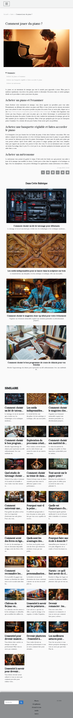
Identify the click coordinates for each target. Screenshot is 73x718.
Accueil (6, 14)
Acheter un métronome (13, 83)
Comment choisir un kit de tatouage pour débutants (37, 226)
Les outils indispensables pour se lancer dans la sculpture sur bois (37, 271)
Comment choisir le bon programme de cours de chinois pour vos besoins (36, 363)
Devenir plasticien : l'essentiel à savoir (36, 638)
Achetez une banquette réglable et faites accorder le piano (24, 80)
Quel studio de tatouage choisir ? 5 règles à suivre (14, 475)
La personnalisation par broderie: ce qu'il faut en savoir (36, 575)
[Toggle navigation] (7, 4)
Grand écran (36, 707)
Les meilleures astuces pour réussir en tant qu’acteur (56, 640)
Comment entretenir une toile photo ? (12, 508)
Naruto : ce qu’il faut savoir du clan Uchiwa (58, 573)
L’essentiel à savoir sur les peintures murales (36, 606)
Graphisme (36, 704)
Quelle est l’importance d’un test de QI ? (58, 508)
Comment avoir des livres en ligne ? (14, 541)
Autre (12, 14)
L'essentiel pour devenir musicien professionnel (14, 638)
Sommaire (11, 73)
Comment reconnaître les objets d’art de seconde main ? (13, 575)
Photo (36, 701)
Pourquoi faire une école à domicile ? (58, 539)
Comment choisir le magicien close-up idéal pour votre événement (36, 316)
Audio (37, 710)
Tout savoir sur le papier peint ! (58, 474)
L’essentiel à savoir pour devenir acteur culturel (14, 671)
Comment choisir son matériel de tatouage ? (58, 443)
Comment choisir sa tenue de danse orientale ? (36, 475)
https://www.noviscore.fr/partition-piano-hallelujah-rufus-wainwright (29, 111)
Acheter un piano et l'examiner (15, 76)
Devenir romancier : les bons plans (56, 606)
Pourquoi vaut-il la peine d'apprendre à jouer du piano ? (35, 510)
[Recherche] (11, 702)
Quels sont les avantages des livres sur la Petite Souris (36, 542)
